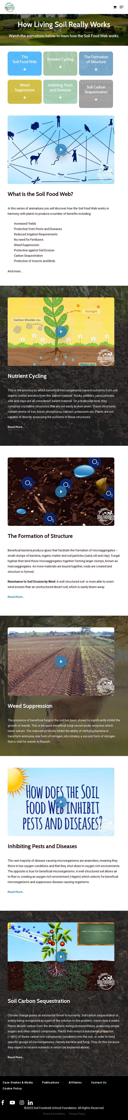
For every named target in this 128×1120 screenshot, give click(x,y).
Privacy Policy (77, 1113)
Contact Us (98, 1082)
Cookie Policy (12, 1088)
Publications (50, 1082)
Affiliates (75, 1082)
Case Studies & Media (18, 1082)
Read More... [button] (16, 427)
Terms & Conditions (54, 1113)
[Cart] (115, 7)
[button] (121, 7)
